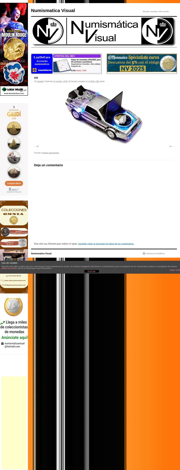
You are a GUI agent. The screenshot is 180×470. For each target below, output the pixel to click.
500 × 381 (95, 81)
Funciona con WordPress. (155, 253)
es (170, 146)
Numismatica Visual (53, 10)
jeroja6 (40, 81)
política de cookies (9, 268)
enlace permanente (51, 153)
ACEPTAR (91, 271)
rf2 (37, 146)
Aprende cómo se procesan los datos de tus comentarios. (106, 243)
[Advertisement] (14, 422)
